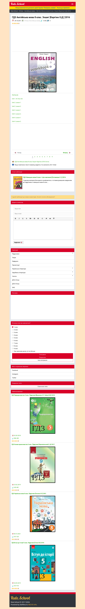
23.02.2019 (16, 484)
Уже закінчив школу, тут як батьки (24, 351)
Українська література (42, 269)
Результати (42, 357)
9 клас (16, 348)
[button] (15, 218)
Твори (14, 257)
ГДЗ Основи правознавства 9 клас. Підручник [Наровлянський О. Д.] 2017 (33, 444)
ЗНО (13, 287)
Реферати (15, 261)
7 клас (16, 343)
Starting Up (15, 95)
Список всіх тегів (42, 386)
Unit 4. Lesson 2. (16, 121)
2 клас (16, 330)
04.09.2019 (16, 583)
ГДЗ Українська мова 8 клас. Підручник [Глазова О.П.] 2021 (29, 493)
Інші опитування (42, 360)
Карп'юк (39, 161)
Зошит (34, 161)
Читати (42, 276)
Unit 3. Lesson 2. (16, 114)
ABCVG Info (32, 605)
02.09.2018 (16, 435)
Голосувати (42, 354)
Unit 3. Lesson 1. (16, 110)
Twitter (14, 378)
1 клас (16, 327)
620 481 (15, 487)
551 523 (15, 536)
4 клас (16, 335)
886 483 (15, 438)
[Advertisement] (42, 38)
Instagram (15, 374)
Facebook (15, 370)
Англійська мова (35, 21)
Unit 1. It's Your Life (17, 98)
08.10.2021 (16, 534)
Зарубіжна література (42, 272)
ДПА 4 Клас (15, 280)
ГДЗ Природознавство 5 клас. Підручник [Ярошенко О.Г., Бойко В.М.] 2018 (33, 395)
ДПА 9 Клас (15, 284)
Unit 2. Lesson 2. (16, 106)
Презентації (16, 265)
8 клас (30, 161)
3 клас (16, 332)
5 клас (16, 338)
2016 (43, 161)
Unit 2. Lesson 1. (16, 102)
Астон (47, 161)
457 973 (15, 586)
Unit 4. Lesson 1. (16, 117)
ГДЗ (16, 161)
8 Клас (26, 21)
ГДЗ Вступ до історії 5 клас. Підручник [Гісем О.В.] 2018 (28, 542)
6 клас (16, 340)
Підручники (42, 254)
